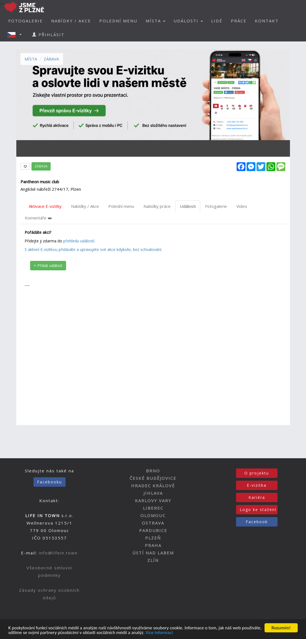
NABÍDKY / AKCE (71, 20)
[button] (16, 34)
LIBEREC (153, 508)
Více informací (159, 633)
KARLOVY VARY (153, 500)
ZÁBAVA (51, 59)
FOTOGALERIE (25, 20)
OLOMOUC (153, 515)
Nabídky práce (157, 206)
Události (188, 206)
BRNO (153, 470)
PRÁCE (239, 20)
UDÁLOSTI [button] (188, 20)
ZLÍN (153, 560)
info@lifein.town (58, 553)
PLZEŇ (153, 538)
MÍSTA (31, 59)
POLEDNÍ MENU (118, 20)
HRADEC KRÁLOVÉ (153, 485)
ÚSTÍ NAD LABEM (153, 553)
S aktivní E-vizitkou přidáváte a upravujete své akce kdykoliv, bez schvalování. (93, 249)
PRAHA (153, 545)
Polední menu (121, 206)
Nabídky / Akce (85, 206)
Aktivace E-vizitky (45, 206)
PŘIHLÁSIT (48, 34)
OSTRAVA (153, 523)
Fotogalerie (216, 206)
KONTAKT (267, 20)
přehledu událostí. (79, 240)
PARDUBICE (153, 530)
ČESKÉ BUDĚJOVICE (153, 478)
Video (241, 206)
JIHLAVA (153, 493)
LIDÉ (217, 20)
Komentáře (38, 218)
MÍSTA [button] (155, 20)
